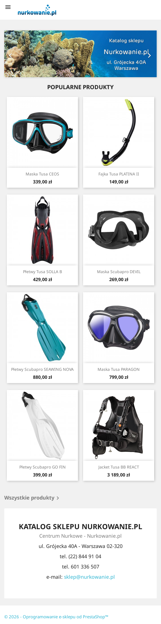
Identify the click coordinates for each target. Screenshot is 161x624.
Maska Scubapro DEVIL (119, 271)
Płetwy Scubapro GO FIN (42, 467)
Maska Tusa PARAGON (119, 369)
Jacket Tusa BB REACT (118, 467)
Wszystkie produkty (32, 498)
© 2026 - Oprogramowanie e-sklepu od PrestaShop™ (56, 616)
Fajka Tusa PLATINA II (118, 174)
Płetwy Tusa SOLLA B (42, 271)
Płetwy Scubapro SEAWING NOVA (42, 369)
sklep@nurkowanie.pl (89, 576)
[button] (15, 53)
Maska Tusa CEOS (42, 174)
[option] (80, 53)
